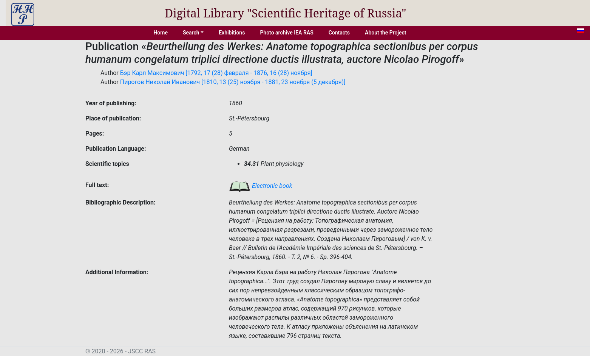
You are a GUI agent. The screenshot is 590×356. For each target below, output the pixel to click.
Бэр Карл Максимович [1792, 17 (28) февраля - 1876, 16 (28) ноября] (216, 73)
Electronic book (260, 185)
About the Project (385, 33)
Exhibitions (232, 33)
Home (160, 33)
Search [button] (191, 33)
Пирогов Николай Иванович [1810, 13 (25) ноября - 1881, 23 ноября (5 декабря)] (233, 82)
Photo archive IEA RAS (286, 33)
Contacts (339, 33)
